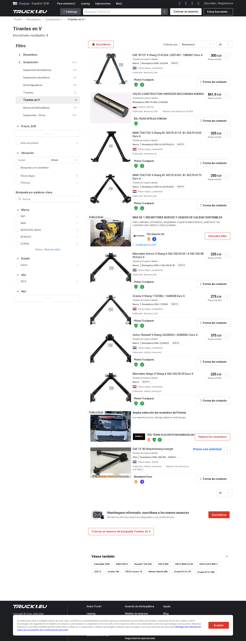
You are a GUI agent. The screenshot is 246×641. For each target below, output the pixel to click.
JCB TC (97, 571)
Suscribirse (219, 514)
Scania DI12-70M (205, 572)
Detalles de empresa (136, 613)
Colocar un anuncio (186, 11)
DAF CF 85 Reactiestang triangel (153, 449)
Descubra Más (217, 236)
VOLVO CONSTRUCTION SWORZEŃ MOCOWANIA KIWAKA (168, 94)
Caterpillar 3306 (102, 564)
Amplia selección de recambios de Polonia (159, 412)
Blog (166, 613)
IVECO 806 (163, 564)
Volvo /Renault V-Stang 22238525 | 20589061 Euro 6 (165, 335)
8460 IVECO (122, 564)
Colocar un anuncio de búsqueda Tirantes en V (121, 531)
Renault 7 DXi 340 (143, 564)
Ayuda (166, 606)
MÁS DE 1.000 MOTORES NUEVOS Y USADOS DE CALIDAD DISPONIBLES (177, 217)
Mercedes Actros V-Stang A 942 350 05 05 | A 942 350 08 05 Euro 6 (168, 255)
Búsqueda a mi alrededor (34, 167)
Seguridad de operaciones (140, 638)
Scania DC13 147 (182, 571)
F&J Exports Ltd (155, 234)
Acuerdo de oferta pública (139, 606)
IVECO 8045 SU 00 (184, 564)
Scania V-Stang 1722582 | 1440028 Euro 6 (159, 296)
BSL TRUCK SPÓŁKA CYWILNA (150, 118)
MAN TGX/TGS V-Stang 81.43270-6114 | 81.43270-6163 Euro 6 (167, 134)
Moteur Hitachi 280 (157, 571)
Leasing (85, 3)
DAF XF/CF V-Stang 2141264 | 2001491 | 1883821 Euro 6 (167, 55)
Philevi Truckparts (144, 79)
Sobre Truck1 (94, 606)
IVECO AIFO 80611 (208, 564)
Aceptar (219, 625)
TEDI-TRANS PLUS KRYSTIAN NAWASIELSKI (170, 434)
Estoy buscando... (218, 11)
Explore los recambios (213, 436)
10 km (54, 160)
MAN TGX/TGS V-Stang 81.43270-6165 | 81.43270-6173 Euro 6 (167, 176)
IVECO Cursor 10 (133, 571)
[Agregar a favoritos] (227, 56)
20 (220, 44)
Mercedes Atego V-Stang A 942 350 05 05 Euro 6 (163, 373)
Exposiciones (103, 3)
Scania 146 (113, 571)
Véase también (103, 556)
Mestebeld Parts (143, 476)
